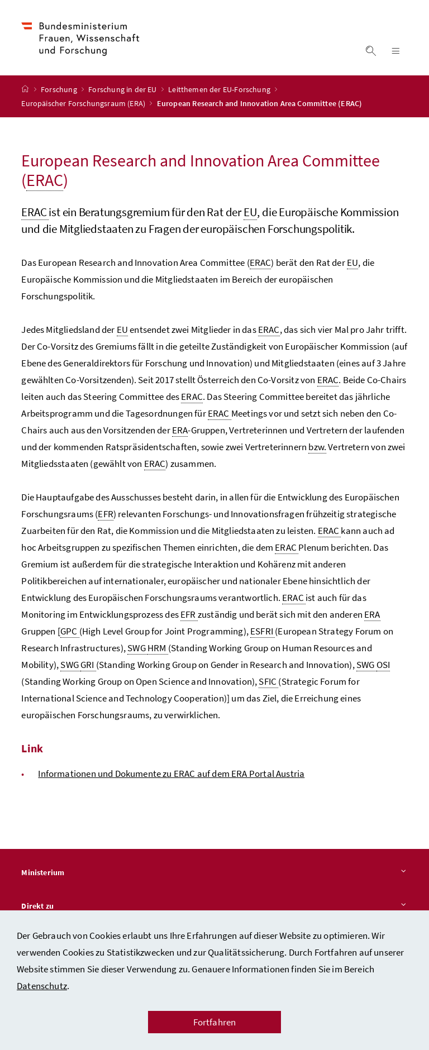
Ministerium (214, 874)
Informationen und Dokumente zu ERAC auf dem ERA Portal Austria (171, 775)
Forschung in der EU (123, 91)
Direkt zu (214, 908)
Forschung (60, 91)
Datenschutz (42, 986)
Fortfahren (214, 1022)
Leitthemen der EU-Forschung (220, 91)
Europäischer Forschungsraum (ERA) (84, 105)
